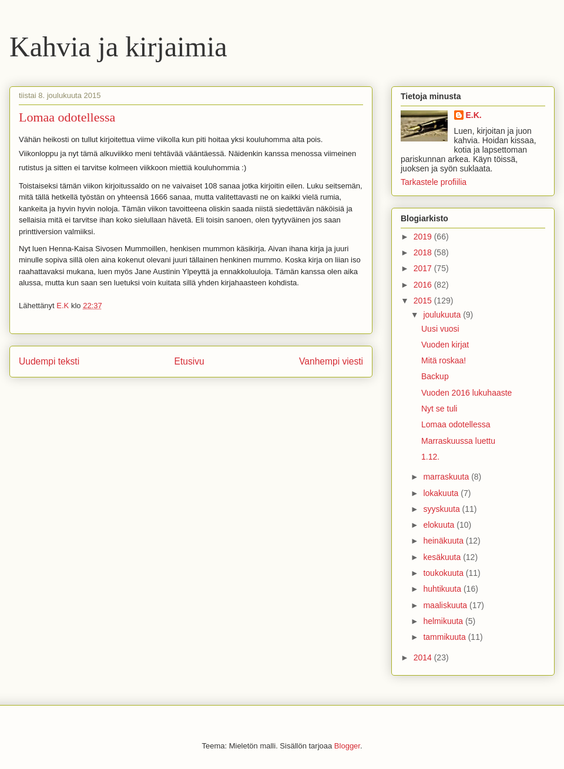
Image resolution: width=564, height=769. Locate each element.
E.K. (474, 115)
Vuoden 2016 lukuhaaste (466, 392)
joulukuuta (443, 314)
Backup (435, 376)
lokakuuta (442, 493)
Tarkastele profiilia (433, 182)
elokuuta (439, 524)
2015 (424, 300)
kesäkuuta (443, 557)
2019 (424, 236)
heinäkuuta (444, 540)
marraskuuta (447, 476)
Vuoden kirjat (445, 344)
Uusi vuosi (440, 328)
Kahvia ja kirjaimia (118, 46)
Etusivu (189, 361)
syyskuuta (442, 509)
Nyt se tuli (439, 408)
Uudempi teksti (49, 361)
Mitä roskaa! (443, 360)
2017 (424, 268)
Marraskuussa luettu (458, 441)
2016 (424, 284)
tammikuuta (445, 637)
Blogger (347, 745)
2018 (424, 252)
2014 (424, 657)
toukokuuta (444, 573)
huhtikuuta (443, 588)
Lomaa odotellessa (456, 424)
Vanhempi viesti (331, 361)
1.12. (430, 456)
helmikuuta (444, 621)
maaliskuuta (446, 605)
